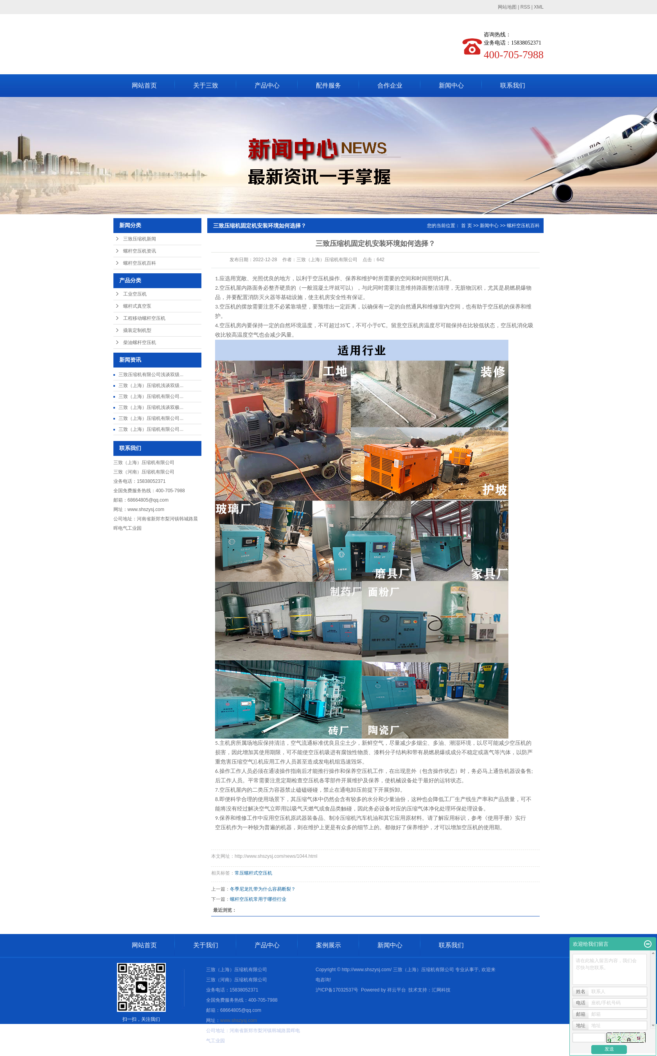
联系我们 (512, 85)
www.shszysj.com (145, 509)
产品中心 (267, 85)
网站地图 (507, 7)
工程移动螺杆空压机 (144, 318)
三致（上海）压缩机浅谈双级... (150, 385)
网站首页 (144, 85)
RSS (525, 7)
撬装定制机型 (137, 330)
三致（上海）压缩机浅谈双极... (150, 407)
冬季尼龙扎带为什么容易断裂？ (263, 889)
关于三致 (205, 85)
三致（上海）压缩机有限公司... (150, 396)
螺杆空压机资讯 (139, 251)
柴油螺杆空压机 (139, 342)
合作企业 (389, 85)
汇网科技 (441, 990)
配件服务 (328, 85)
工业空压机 (135, 294)
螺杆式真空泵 (137, 306)
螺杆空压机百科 (139, 263)
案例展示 (328, 945)
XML (539, 7)
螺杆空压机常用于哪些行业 (258, 899)
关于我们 (205, 945)
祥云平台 (396, 990)
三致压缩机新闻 (139, 239)
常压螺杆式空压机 (253, 873)
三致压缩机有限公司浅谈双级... (150, 374)
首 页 (466, 225)
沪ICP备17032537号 (337, 990)
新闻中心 (451, 85)
